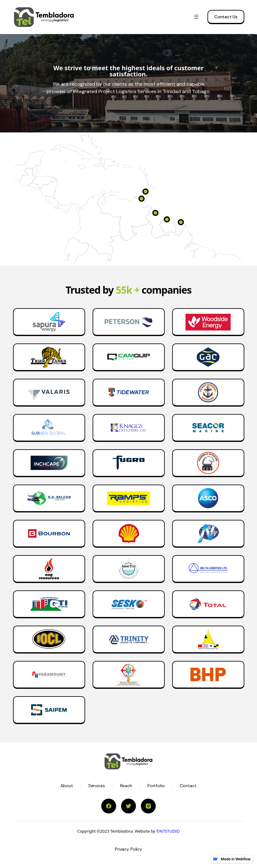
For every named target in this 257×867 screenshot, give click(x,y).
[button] (196, 17)
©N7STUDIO (168, 831)
